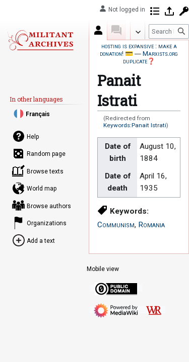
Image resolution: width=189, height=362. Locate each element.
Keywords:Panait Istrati (134, 125)
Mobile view (103, 269)
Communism (116, 224)
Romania (151, 224)
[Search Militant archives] (169, 31)
